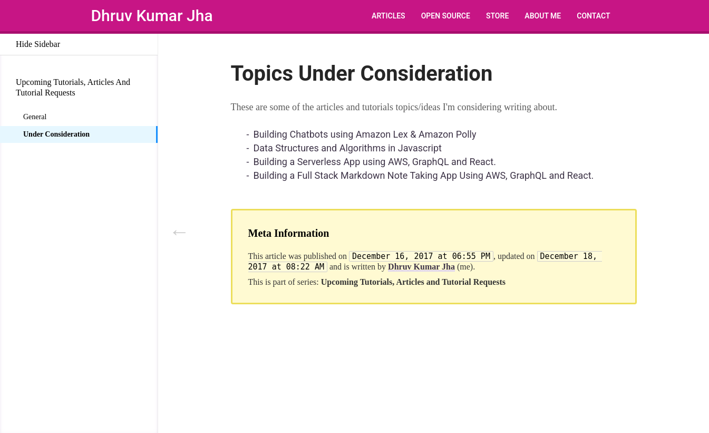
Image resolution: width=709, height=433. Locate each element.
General (34, 117)
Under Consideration (56, 134)
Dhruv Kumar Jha (152, 15)
